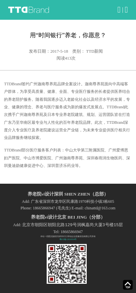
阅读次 (66, 58)
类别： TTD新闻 (87, 51)
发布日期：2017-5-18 (48, 51)
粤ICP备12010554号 (68, 239)
